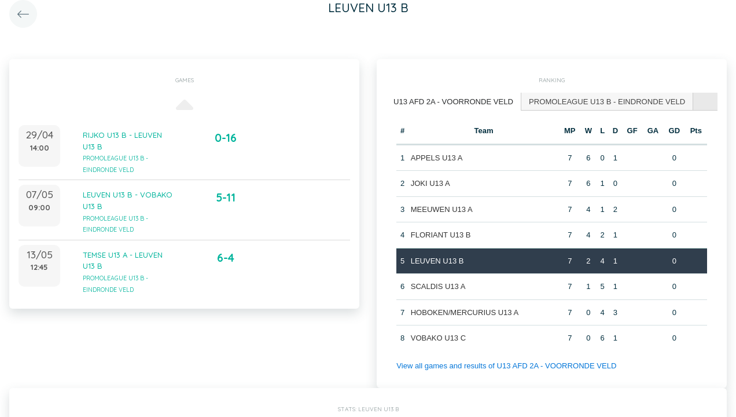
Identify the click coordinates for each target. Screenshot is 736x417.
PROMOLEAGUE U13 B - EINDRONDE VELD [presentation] (606, 101)
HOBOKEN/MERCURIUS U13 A (464, 312)
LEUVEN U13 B (437, 260)
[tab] (453, 102)
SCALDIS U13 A (438, 286)
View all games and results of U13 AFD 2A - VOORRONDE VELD (505, 365)
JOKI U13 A (430, 183)
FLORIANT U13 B (441, 235)
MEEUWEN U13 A (442, 208)
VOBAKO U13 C (438, 338)
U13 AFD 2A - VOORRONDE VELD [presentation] (453, 101)
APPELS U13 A (437, 157)
